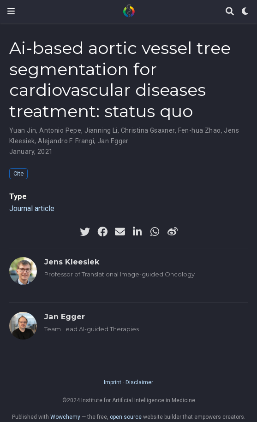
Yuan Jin (22, 130)
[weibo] (172, 232)
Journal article (31, 208)
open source (126, 417)
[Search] (230, 11)
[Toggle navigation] (11, 11)
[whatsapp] (155, 232)
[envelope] (120, 232)
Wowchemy (65, 417)
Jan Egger (113, 141)
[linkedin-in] (137, 232)
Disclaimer (139, 382)
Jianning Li (101, 130)
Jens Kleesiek (71, 261)
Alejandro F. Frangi (66, 141)
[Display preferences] (245, 11)
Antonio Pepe (60, 130)
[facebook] (102, 232)
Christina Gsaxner (148, 130)
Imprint (112, 382)
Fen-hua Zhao (199, 130)
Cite (18, 173)
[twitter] (85, 232)
